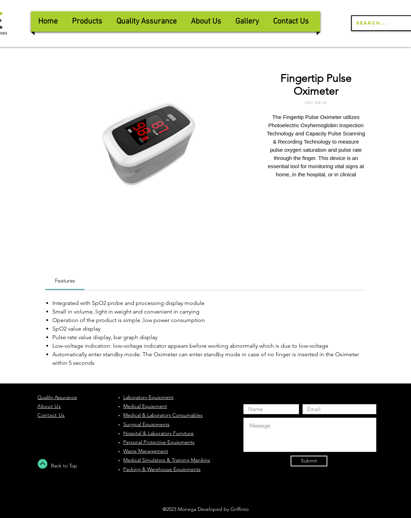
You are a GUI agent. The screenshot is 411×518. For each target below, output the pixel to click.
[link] (65, 280)
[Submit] (309, 461)
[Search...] (382, 23)
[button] (146, 21)
